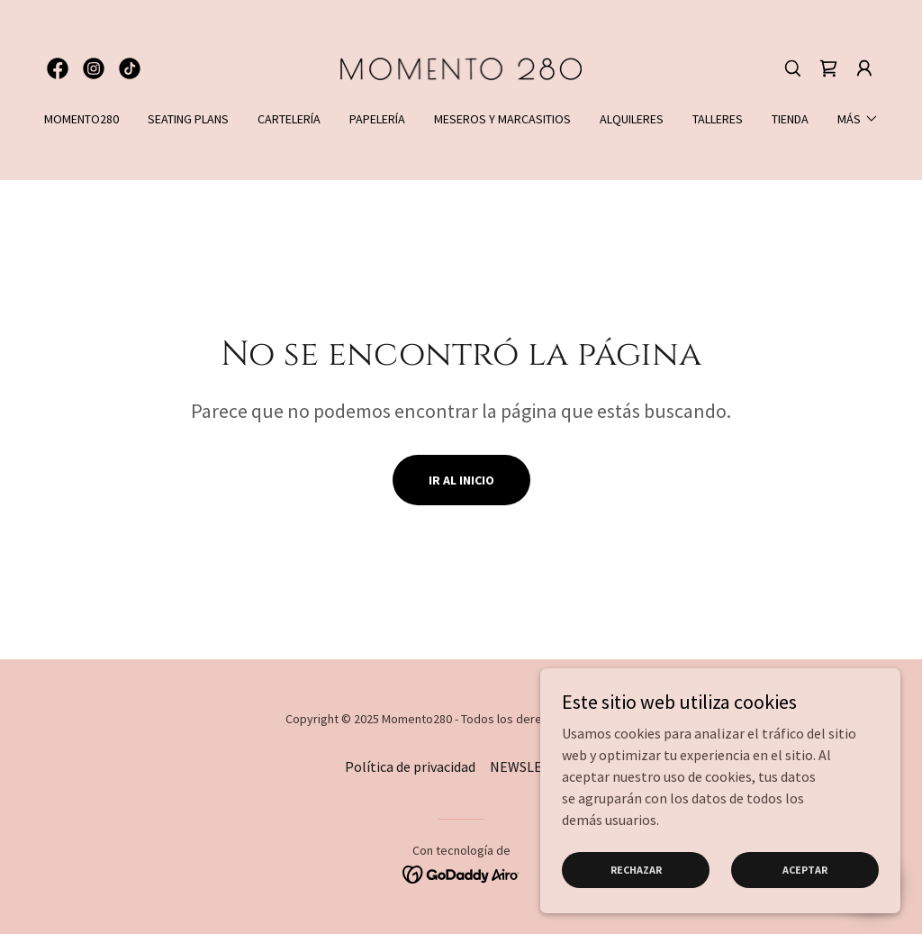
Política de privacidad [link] (410, 766)
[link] (58, 68)
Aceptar (804, 869)
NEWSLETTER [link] (533, 766)
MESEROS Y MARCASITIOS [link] (502, 119)
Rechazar (636, 869)
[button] (864, 68)
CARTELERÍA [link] (289, 119)
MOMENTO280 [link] (81, 119)
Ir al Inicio (461, 480)
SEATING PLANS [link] (188, 119)
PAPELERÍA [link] (377, 119)
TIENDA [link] (790, 119)
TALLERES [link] (717, 119)
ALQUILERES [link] (632, 119)
